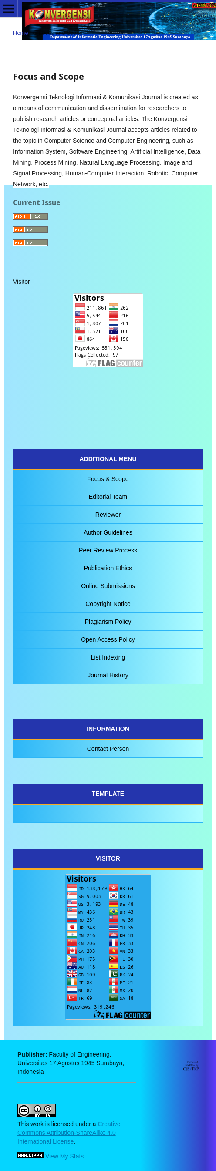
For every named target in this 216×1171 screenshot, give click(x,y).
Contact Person (108, 748)
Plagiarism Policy (108, 621)
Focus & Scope (108, 478)
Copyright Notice (108, 603)
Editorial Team (108, 496)
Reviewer (108, 514)
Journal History (108, 675)
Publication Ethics (108, 568)
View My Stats (64, 1156)
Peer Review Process (108, 550)
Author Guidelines (108, 532)
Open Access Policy (108, 639)
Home (20, 33)
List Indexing (108, 657)
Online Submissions (108, 585)
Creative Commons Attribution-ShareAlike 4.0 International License (69, 1133)
